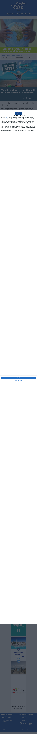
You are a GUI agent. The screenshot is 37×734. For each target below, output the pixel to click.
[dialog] (18, 367)
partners (7, 117)
